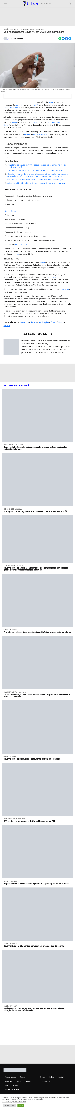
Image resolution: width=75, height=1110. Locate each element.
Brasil (42, 262)
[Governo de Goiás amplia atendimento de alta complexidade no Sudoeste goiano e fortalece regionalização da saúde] (37, 540)
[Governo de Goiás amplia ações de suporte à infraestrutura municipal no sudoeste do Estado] (37, 416)
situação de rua (21, 244)
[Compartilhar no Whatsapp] (59, 38)
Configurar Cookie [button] (9, 1105)
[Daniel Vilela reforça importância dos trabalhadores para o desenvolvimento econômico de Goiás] (37, 663)
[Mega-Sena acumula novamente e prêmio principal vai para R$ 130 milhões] (37, 852)
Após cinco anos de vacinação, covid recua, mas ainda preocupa (35, 170)
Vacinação (44, 322)
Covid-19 (24, 322)
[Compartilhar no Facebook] (66, 38)
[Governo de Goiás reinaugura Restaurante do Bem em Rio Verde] (37, 728)
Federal (27, 134)
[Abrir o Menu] (5, 3)
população (64, 289)
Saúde (50, 102)
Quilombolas (10, 211)
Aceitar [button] (21, 1105)
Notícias (28, 1081)
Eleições (22, 1077)
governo (36, 122)
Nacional (16, 107)
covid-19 (34, 105)
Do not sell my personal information (14, 1102)
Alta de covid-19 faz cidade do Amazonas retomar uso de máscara (36, 183)
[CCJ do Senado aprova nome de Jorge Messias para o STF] (37, 790)
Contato (42, 1077)
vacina (14, 122)
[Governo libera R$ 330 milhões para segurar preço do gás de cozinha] (37, 915)
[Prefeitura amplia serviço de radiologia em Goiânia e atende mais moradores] (37, 601)
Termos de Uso (45, 1081)
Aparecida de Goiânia (11, 1089)
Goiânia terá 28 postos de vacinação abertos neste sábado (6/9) (35, 179)
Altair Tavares (16, 38)
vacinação (19, 105)
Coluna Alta (8, 1081)
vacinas (16, 254)
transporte (51, 277)
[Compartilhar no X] (69, 38)
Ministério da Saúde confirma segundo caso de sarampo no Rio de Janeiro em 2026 (36, 166)
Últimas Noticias (10, 1077)
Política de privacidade (56, 1077)
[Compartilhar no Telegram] (63, 38)
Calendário (8, 107)
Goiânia (15, 1085)
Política (19, 1081)
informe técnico (40, 134)
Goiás (61, 322)
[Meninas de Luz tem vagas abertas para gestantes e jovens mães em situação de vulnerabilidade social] (37, 977)
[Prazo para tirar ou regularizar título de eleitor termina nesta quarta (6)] (37, 480)
